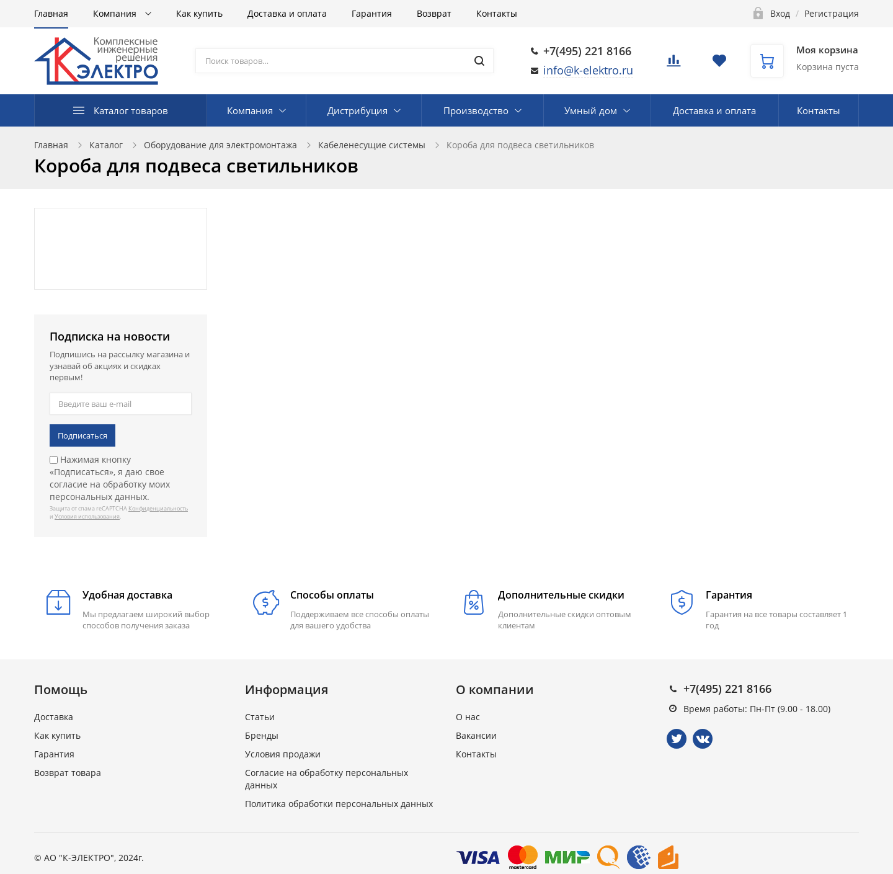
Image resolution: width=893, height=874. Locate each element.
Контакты (496, 13)
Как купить (199, 13)
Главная (51, 13)
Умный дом (590, 110)
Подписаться (82, 435)
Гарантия (372, 13)
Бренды (261, 735)
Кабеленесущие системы (371, 145)
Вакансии (476, 735)
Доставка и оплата (287, 13)
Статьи (260, 717)
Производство (476, 110)
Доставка (53, 717)
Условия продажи (283, 754)
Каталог (106, 145)
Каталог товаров (131, 110)
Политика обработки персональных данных (339, 803)
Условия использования (87, 516)
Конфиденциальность (158, 508)
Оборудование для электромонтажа (220, 145)
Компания (116, 13)
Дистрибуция (357, 110)
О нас (468, 717)
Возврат (434, 13)
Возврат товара (67, 772)
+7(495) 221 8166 (587, 50)
